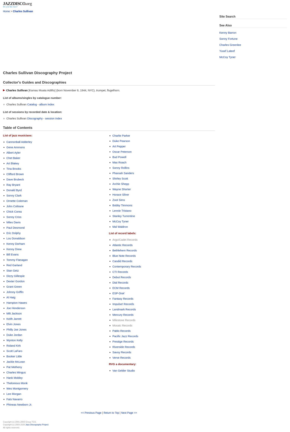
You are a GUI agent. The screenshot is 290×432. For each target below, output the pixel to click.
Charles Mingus (16, 372)
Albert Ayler (13, 152)
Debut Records (121, 277)
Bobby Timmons (122, 205)
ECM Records (121, 287)
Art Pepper (119, 146)
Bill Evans (12, 254)
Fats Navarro (14, 399)
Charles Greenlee (230, 44)
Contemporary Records (126, 266)
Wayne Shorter (121, 189)
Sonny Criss (13, 216)
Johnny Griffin (14, 292)
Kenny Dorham (15, 243)
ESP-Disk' (118, 293)
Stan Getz (12, 270)
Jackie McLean (15, 361)
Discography (35, 118)
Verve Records (121, 357)
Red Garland (14, 265)
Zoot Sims (118, 199)
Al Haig (10, 297)
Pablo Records (121, 330)
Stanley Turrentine (123, 216)
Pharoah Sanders (123, 173)
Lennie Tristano (121, 210)
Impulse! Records (123, 304)
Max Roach (119, 162)
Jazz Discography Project (37, 424)
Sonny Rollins (120, 167)
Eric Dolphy (13, 233)
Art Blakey (12, 163)
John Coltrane (15, 206)
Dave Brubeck (15, 179)
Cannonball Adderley (19, 141)
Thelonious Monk (17, 383)
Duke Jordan (14, 334)
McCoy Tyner (120, 221)
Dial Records (120, 282)
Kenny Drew (14, 249)
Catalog (32, 104)
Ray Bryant (13, 184)
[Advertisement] (109, 41)
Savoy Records (121, 352)
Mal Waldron (120, 226)
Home (6, 11)
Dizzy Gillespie (15, 275)
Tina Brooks (13, 168)
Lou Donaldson (15, 238)
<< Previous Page (91, 412)
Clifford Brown (15, 174)
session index (53, 118)
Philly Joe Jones (16, 329)
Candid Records (122, 261)
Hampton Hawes (16, 302)
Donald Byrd (14, 190)
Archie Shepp (120, 183)
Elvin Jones (13, 324)
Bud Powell (119, 157)
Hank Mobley (14, 377)
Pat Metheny (14, 367)
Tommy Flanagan (17, 259)
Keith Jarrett (13, 318)
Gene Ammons (15, 147)
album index (46, 104)
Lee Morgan (13, 393)
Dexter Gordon (15, 281)
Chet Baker (13, 158)
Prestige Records (123, 341)
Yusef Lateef (227, 50)
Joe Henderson (15, 308)
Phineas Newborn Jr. (19, 404)
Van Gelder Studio (123, 370)
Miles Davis (13, 222)
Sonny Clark (14, 195)
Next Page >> (129, 412)
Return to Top (111, 412)
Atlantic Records (122, 245)
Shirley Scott (120, 178)
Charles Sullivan (23, 11)
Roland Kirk (13, 345)
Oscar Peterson (122, 151)
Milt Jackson (14, 313)
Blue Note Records (124, 255)
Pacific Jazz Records (125, 336)
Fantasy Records (122, 298)
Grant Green (14, 286)
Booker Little (14, 356)
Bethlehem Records (124, 250)
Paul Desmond (15, 227)
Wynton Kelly (14, 340)
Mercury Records (123, 314)
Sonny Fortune (228, 38)
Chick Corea (14, 211)
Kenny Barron (227, 32)
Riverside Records (123, 346)
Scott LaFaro (14, 351)
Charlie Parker (121, 135)
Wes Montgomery (17, 388)
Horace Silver (120, 194)
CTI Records (120, 271)
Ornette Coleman (17, 200)
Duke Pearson (121, 141)
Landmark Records (124, 309)
